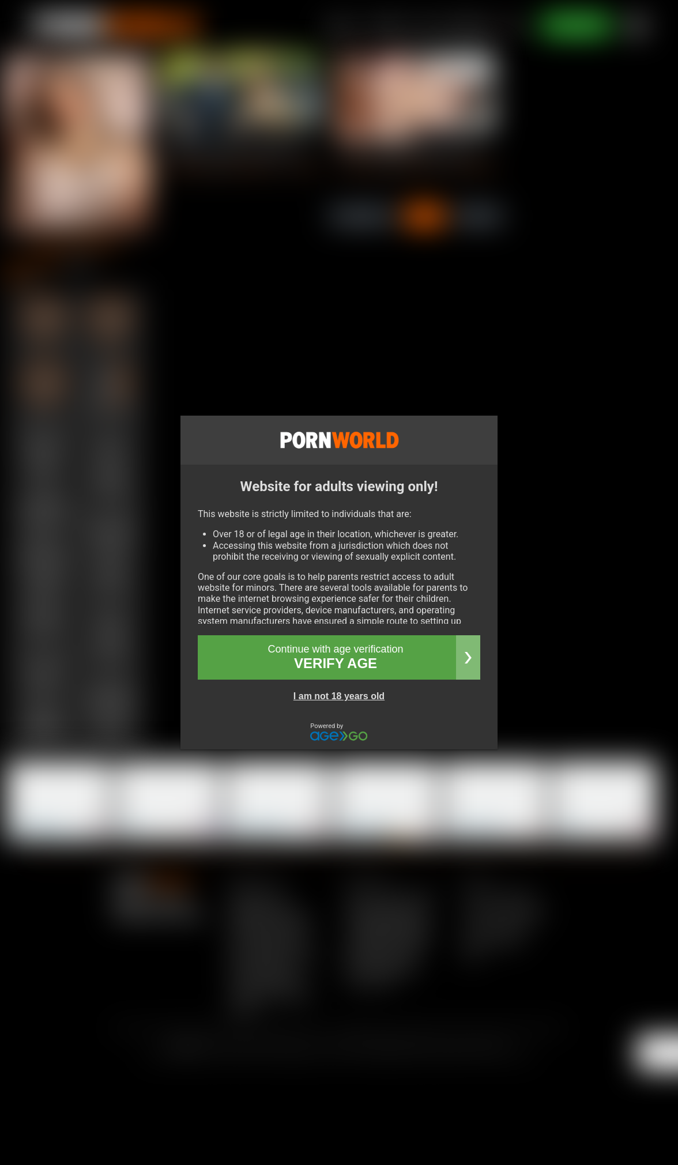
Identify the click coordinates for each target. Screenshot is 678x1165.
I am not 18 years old (339, 696)
